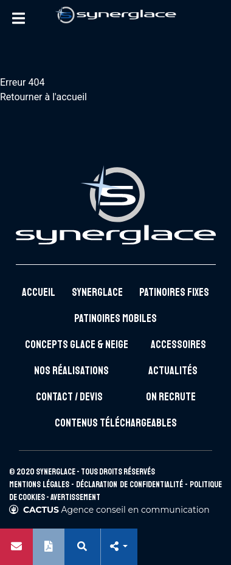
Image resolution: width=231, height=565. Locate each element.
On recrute (171, 396)
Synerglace (97, 292)
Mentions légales (39, 484)
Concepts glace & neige (76, 344)
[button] (118, 547)
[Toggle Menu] (18, 18)
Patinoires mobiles (115, 318)
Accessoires (178, 344)
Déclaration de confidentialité (129, 484)
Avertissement (75, 497)
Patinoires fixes (174, 292)
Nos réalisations (71, 370)
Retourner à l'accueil (43, 97)
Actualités (173, 370)
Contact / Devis (69, 396)
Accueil (38, 292)
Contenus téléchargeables (116, 423)
